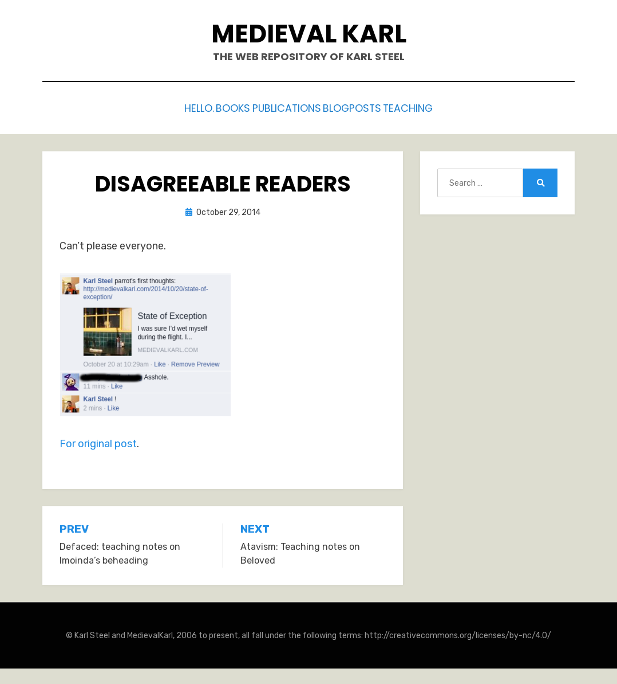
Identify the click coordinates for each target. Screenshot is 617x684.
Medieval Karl (308, 33)
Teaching (433, 107)
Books (222, 107)
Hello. (174, 107)
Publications (288, 107)
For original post (98, 441)
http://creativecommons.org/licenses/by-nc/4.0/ (458, 633)
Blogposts (366, 107)
